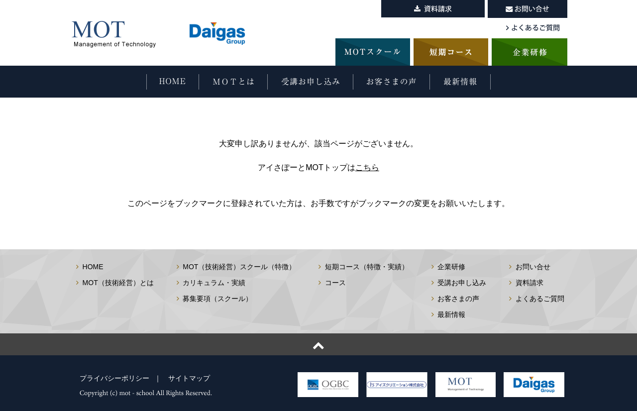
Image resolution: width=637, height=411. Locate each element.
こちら (367, 167)
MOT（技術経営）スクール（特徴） (239, 267)
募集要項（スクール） (217, 299)
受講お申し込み (461, 283)
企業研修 (451, 267)
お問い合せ (533, 267)
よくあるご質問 (540, 299)
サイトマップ (189, 378)
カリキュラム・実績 (214, 283)
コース (335, 283)
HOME (93, 267)
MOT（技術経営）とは (118, 283)
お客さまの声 (458, 299)
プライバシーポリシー (114, 378)
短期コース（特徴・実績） (367, 267)
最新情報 (451, 314)
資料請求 (529, 283)
